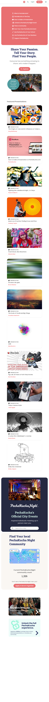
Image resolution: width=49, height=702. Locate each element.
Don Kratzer (12, 377)
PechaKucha (12, 162)
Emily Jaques (12, 469)
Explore (24, 69)
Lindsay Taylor (12, 223)
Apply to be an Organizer (24, 586)
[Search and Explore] (28, 2)
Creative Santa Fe (13, 315)
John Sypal (11, 407)
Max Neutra (11, 346)
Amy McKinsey (12, 131)
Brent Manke (12, 285)
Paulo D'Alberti (12, 192)
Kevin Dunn (11, 438)
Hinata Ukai (11, 254)
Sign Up (39, 2)
